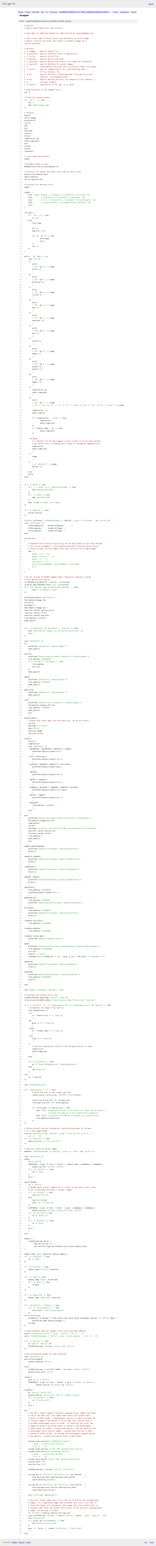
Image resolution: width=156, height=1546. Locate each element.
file (68, 21)
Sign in (151, 4)
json (152, 1542)
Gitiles (14, 1542)
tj (47, 11)
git (42, 11)
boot (133, 11)
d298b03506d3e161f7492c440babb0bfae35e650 (84, 11)
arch (115, 11)
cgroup (53, 11)
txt (145, 1542)
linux (20, 11)
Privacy (21, 1542)
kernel (35, 11)
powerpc (124, 11)
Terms (28, 1542)
